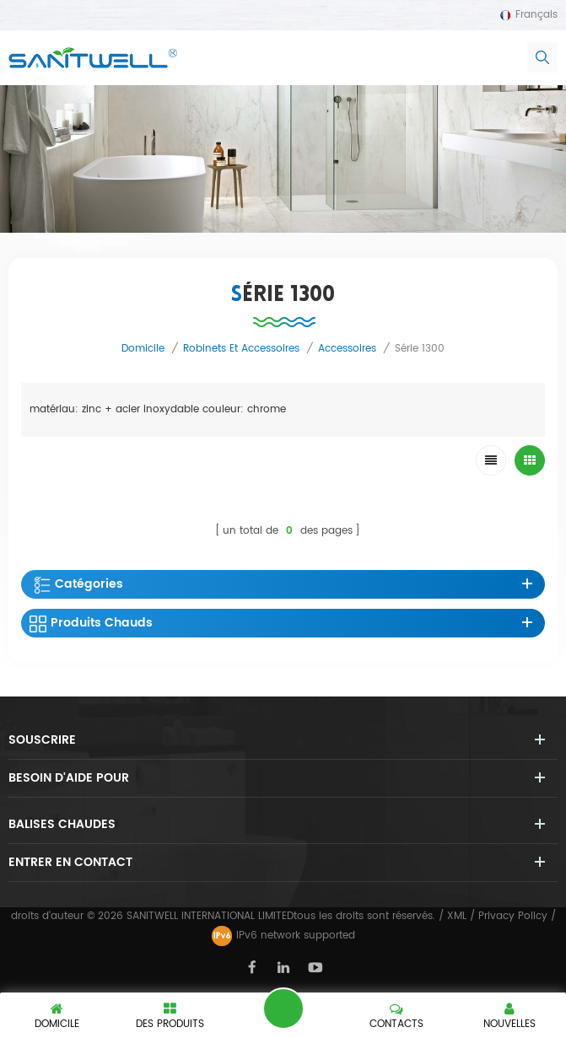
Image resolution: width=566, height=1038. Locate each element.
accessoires (347, 348)
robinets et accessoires (241, 348)
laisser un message (283, 1008)
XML (456, 916)
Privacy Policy (512, 916)
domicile (142, 349)
